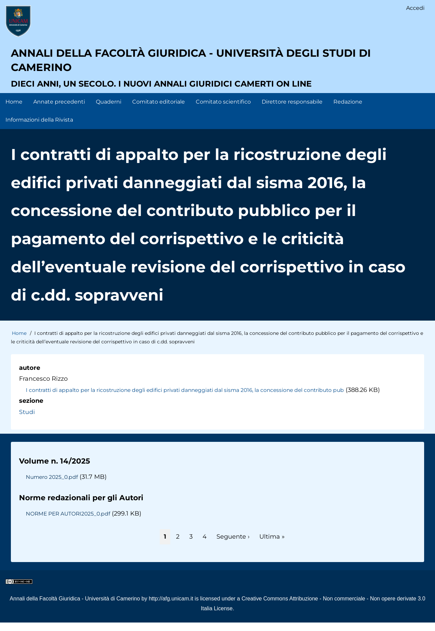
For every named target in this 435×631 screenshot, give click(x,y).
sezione (31, 409)
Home (19, 342)
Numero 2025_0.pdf (53, 485)
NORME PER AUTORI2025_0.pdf (70, 522)
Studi (27, 420)
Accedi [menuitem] (415, 8)
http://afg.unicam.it (171, 607)
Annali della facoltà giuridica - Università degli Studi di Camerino (213, 66)
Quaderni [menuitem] (108, 110)
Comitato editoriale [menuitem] (158, 110)
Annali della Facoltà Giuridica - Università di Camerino (75, 607)
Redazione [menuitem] (347, 110)
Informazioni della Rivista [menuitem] (39, 128)
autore (29, 376)
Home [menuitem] (13, 110)
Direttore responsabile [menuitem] (292, 110)
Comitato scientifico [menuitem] (223, 110)
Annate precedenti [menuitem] (59, 110)
